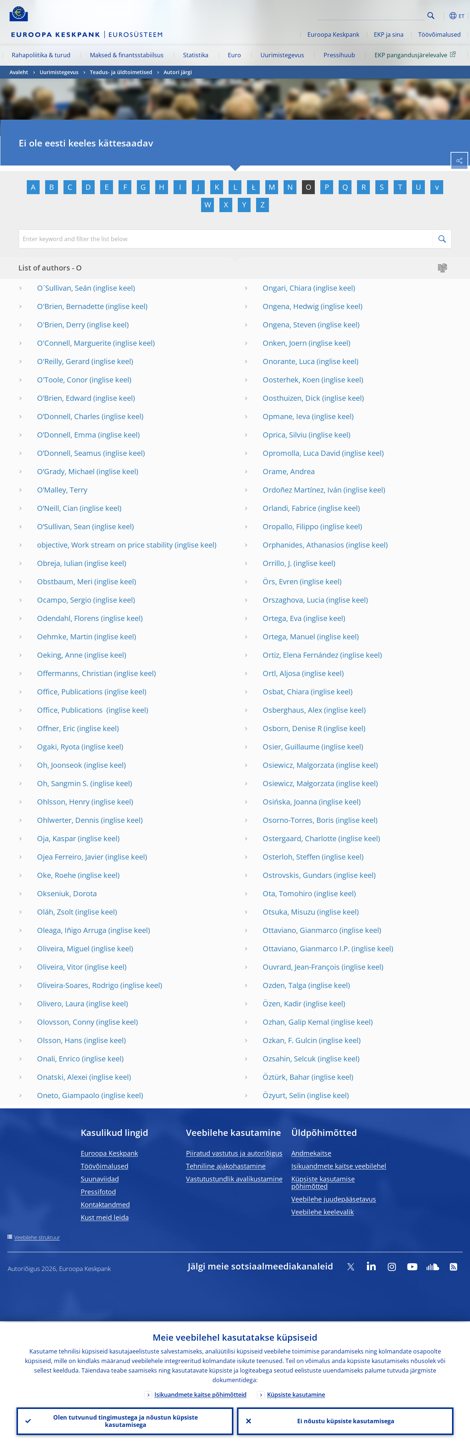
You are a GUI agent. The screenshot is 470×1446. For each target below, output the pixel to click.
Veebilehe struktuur (37, 1237)
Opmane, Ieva (286, 416)
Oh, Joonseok (59, 765)
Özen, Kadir (282, 1004)
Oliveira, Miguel (63, 948)
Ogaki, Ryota (58, 747)
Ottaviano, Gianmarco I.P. (306, 948)
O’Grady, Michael (66, 471)
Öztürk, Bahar (286, 1077)
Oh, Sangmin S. (62, 783)
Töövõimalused (439, 34)
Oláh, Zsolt (55, 912)
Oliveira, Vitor (60, 967)
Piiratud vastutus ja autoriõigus (234, 1153)
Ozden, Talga (284, 985)
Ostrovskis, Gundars (297, 875)
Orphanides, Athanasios (303, 545)
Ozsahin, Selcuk (289, 1059)
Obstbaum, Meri (64, 581)
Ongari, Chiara (287, 288)
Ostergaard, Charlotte (299, 838)
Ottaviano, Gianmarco (300, 930)
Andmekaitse (311, 1153)
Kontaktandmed (105, 1204)
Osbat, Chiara (286, 692)
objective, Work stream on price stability (105, 545)
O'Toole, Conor (62, 380)
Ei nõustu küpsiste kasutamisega (345, 1421)
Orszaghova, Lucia (293, 600)
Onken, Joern (285, 343)
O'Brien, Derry (61, 325)
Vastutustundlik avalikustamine (234, 1178)
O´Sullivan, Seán (64, 288)
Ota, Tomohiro (287, 893)
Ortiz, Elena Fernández (300, 655)
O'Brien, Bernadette (70, 306)
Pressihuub (339, 55)
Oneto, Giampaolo (68, 1095)
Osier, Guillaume (291, 747)
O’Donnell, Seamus (69, 453)
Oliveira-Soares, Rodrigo (78, 985)
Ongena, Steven (289, 325)
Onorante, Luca (289, 361)
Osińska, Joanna (290, 802)
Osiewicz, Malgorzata (298, 765)
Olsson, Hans (59, 1040)
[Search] (388, 14)
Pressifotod (98, 1191)
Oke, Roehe (56, 875)
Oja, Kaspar (56, 838)
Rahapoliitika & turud (41, 55)
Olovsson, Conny (65, 1022)
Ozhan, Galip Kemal (296, 1022)
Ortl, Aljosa (281, 673)
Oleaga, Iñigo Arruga (71, 930)
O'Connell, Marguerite (74, 343)
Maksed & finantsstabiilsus (127, 55)
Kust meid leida (105, 1217)
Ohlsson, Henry (63, 802)
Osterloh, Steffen (291, 857)
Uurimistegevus (282, 55)
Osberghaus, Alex (292, 710)
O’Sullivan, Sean (63, 526)
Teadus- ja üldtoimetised (121, 72)
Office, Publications (70, 692)
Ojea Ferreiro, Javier (70, 857)
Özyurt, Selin (284, 1095)
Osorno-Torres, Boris (298, 820)
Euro (234, 55)
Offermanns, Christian (74, 673)
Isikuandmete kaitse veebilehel (338, 1166)
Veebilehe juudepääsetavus (333, 1199)
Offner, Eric (56, 728)
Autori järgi (178, 72)
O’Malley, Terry (62, 490)
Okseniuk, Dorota (67, 893)
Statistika (195, 55)
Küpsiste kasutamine (296, 1393)
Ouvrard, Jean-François (301, 967)
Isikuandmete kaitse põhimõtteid (200, 1393)
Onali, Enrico (58, 1059)
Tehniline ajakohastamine (226, 1166)
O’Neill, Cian (57, 508)
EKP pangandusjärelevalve (416, 54)
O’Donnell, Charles (68, 416)
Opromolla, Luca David (301, 453)
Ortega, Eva (282, 618)
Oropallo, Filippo (290, 526)
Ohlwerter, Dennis (68, 820)
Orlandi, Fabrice (289, 508)
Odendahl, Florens (68, 618)
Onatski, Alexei (62, 1077)
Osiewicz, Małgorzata (298, 783)
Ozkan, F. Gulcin (290, 1040)
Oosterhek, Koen (291, 380)
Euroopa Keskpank (333, 34)
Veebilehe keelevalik (322, 1211)
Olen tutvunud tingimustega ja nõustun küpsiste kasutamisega (124, 1420)
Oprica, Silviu (285, 435)
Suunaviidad (100, 1178)
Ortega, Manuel (289, 637)
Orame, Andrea (289, 471)
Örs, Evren (280, 581)
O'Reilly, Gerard (63, 361)
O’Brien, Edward (64, 398)
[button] (442, 16)
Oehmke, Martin (64, 637)
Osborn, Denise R (292, 728)
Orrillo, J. (277, 563)
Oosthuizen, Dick (291, 398)
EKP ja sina (389, 34)
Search (431, 15)
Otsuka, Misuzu (289, 912)
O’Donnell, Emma (66, 435)
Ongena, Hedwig (291, 306)
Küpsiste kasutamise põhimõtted (323, 1182)
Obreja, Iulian (60, 563)
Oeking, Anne (60, 655)
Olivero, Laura (60, 1004)
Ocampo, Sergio (64, 600)
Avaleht (19, 72)
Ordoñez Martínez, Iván (302, 490)
